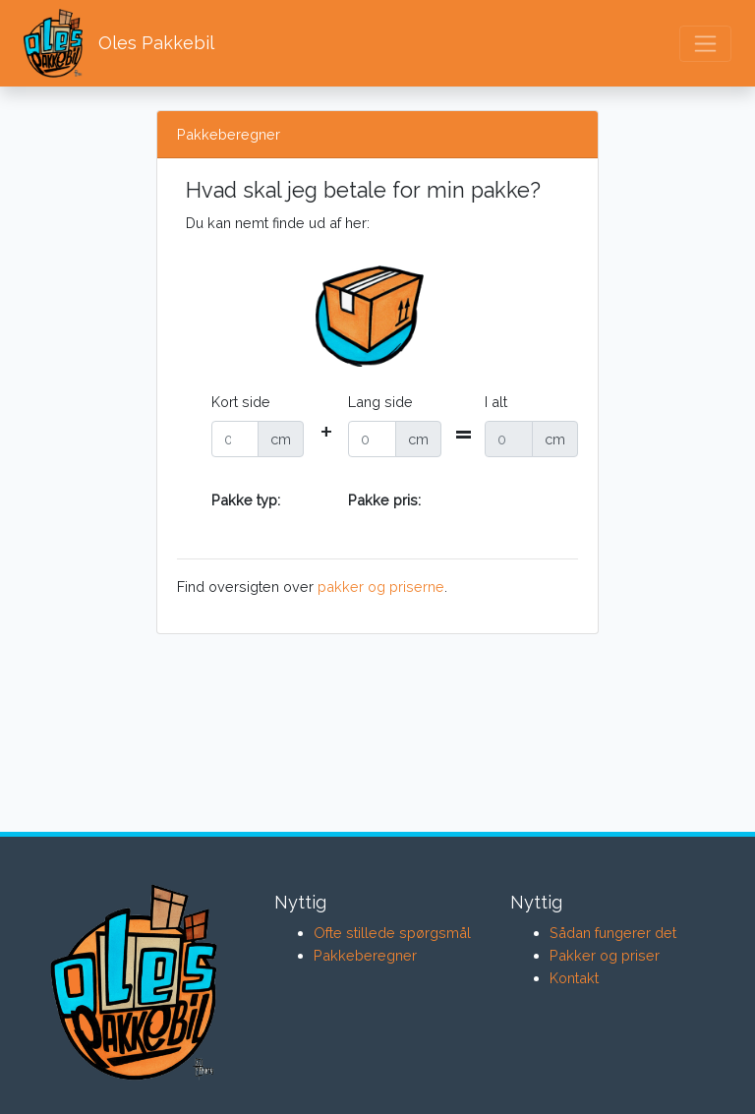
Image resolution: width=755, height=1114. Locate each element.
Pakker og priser (605, 955)
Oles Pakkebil (119, 43)
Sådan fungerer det (613, 932)
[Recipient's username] (235, 439)
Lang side (380, 401)
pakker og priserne (381, 586)
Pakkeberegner (365, 955)
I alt (496, 401)
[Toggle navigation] (705, 44)
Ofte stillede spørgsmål (392, 932)
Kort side (240, 401)
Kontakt (574, 977)
